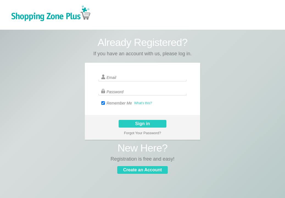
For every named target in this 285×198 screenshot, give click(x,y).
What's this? (143, 103)
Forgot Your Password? (142, 133)
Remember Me (119, 103)
